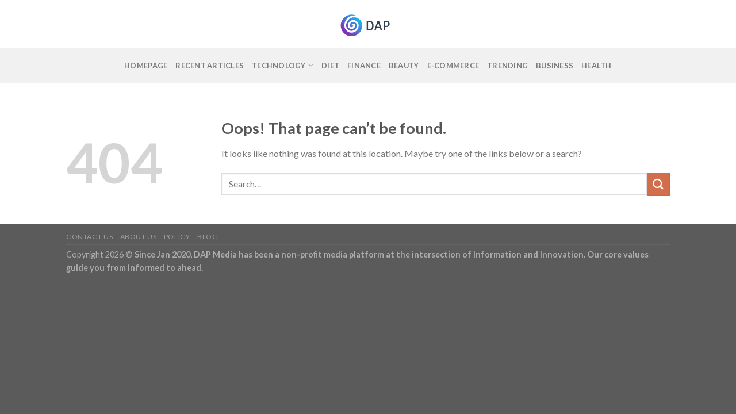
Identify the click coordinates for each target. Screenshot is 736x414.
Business (554, 65)
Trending (507, 65)
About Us (138, 236)
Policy (177, 236)
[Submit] (658, 183)
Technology (282, 65)
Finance (364, 65)
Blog (207, 236)
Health (596, 65)
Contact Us (89, 236)
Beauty (404, 65)
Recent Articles (209, 65)
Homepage (145, 65)
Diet (330, 65)
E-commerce (453, 65)
